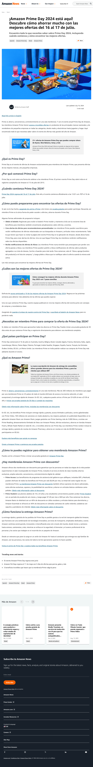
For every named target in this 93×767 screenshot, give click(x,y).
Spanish (12, 40)
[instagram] (26, 752)
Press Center (9, 702)
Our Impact (49, 4)
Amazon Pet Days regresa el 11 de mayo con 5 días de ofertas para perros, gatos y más (35, 564)
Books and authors (54, 641)
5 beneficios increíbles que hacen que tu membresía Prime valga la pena (30, 567)
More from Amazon (10, 747)
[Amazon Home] (10, 4)
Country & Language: (10, 724)
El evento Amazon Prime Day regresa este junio (21, 561)
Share (80, 40)
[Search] (82, 4)
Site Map (7, 740)
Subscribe (9, 682)
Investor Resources (11, 717)
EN (6, 726)
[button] (26, 4)
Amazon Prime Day (21, 40)
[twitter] (46, 752)
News (23, 4)
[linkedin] (67, 752)
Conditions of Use (15, 758)
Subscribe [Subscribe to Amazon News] (64, 4)
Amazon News (8, 695)
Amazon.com (9, 709)
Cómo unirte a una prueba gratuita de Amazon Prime (33, 627)
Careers (7, 732)
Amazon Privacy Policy (25, 758)
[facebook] (6, 752)
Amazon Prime (38, 40)
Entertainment (75, 641)
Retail (8, 12)
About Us (35, 4)
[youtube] (87, 752)
